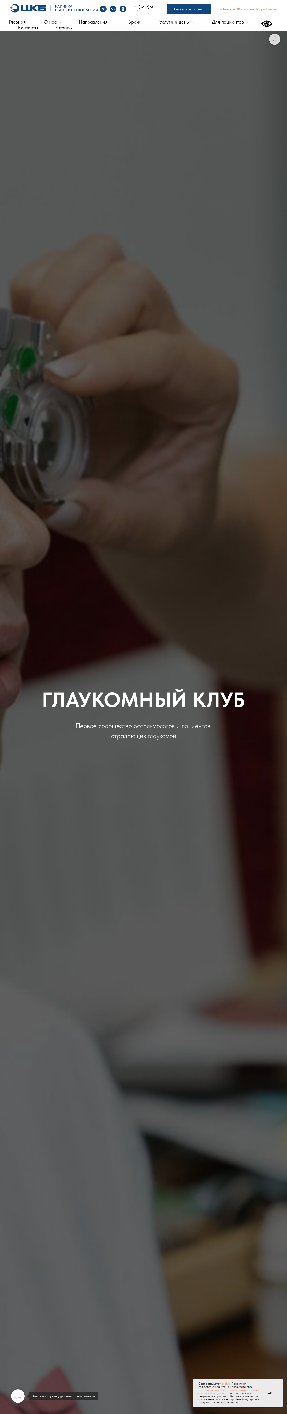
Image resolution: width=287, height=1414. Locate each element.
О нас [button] (51, 22)
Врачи (134, 22)
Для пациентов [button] (228, 22)
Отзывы (64, 27)
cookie (226, 1383)
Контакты (28, 27)
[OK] (123, 9)
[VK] (113, 9)
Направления (94, 22)
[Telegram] (103, 9)
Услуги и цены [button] (175, 22)
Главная (17, 22)
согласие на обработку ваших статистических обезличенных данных (228, 1391)
